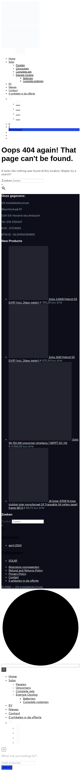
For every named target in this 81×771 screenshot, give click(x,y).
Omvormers (22, 68)
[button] (9, 123)
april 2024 (15, 545)
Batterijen (28, 78)
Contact (13, 90)
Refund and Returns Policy (26, 570)
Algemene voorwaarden (24, 567)
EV (10, 84)
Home (12, 59)
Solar (11, 62)
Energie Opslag (24, 75)
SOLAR (13, 560)
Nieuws (12, 87)
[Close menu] (3, 670)
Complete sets (24, 72)
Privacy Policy (17, 573)
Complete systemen (33, 81)
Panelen (20, 65)
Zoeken (6, 180)
